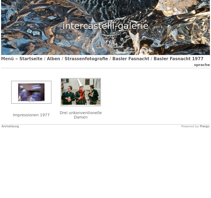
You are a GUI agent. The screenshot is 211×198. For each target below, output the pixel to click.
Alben (53, 58)
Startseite (30, 58)
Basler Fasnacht (130, 58)
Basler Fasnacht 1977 (178, 58)
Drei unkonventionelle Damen (81, 115)
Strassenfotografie (86, 58)
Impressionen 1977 (31, 115)
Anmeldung (10, 126)
